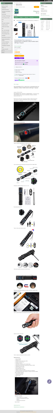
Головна (16, 17)
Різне (3, 19)
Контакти (31, 17)
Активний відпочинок (5, 9)
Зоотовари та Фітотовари (6, 15)
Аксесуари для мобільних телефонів (6, 12)
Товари (21, 17)
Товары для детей (5, 49)
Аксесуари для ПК (5, 43)
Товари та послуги (5, 4)
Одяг (3, 47)
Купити (19, 55)
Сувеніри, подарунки (5, 41)
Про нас (3, 50)
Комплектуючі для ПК (5, 31)
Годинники (3, 35)
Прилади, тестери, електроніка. (5, 7)
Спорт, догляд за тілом (5, 17)
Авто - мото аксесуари (5, 30)
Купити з (19, 58)
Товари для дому (5, 24)
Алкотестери (4, 14)
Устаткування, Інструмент (6, 45)
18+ (2, 21)
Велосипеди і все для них (6, 37)
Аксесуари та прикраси (5, 23)
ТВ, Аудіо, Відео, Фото (5, 33)
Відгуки (3, 52)
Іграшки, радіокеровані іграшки (6, 40)
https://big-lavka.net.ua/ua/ (45, 15)
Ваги (2, 28)
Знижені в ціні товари (5, 26)
